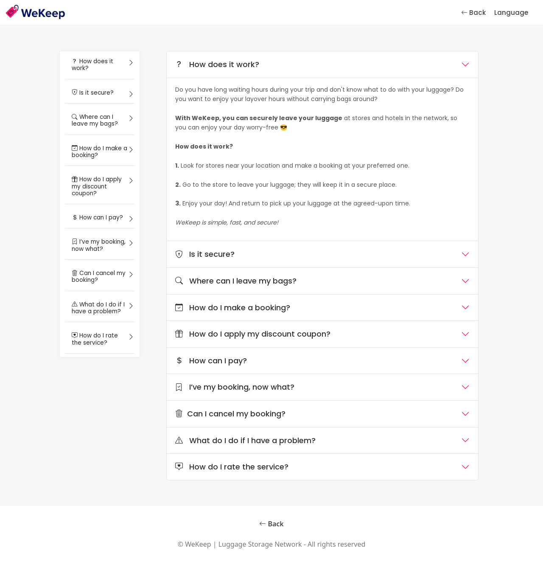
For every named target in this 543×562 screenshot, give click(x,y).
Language (511, 12)
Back (473, 12)
